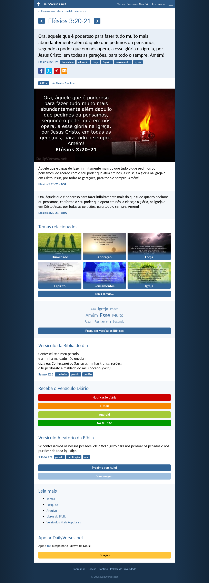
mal (86, 457)
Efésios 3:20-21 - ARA (52, 213)
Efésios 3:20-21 (48, 62)
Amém (92, 315)
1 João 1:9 (45, 457)
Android (104, 414)
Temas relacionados (57, 227)
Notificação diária (105, 397)
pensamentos (123, 62)
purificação (74, 457)
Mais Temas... (104, 294)
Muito (117, 315)
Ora (93, 309)
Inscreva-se (158, 4)
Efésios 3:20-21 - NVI (52, 184)
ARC (43, 83)
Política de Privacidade (123, 569)
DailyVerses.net (46, 11)
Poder (114, 309)
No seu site (104, 423)
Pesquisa (52, 505)
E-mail (104, 406)
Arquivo (52, 511)
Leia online (62, 83)
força (95, 62)
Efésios (78, 11)
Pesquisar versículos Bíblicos (104, 331)
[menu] (171, 5)
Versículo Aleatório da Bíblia (66, 438)
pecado (75, 374)
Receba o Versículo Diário (63, 388)
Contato (103, 569)
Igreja (103, 309)
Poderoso (102, 321)
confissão (62, 374)
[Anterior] (41, 21)
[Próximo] (97, 21)
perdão (88, 374)
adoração (83, 62)
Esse (105, 315)
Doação (104, 555)
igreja (138, 62)
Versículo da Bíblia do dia (63, 345)
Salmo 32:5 (45, 374)
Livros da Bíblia (65, 11)
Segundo (119, 321)
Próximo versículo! (104, 468)
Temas (121, 4)
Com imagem (104, 476)
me (49, 546)
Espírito (107, 62)
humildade (68, 62)
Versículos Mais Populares (64, 522)
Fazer (87, 321)
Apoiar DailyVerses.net (60, 538)
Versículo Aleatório (138, 4)
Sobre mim (79, 569)
